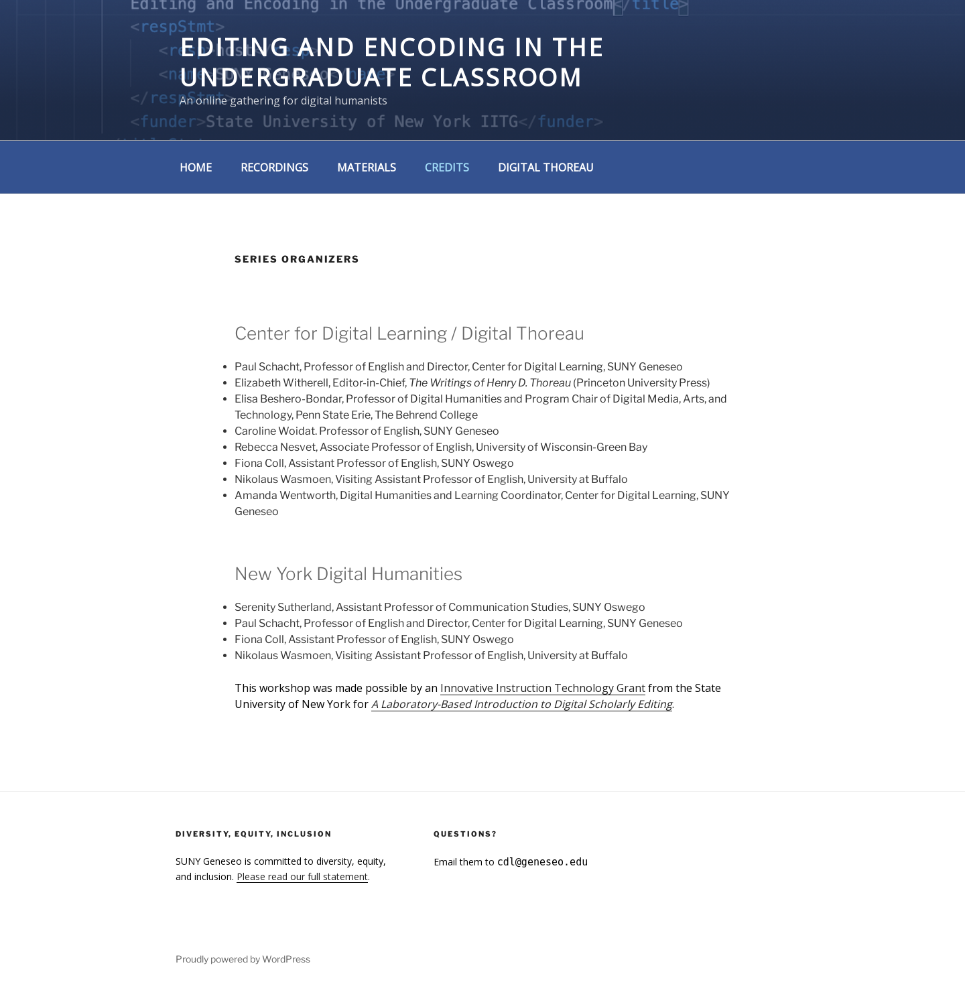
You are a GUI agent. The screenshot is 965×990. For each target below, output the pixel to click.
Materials (366, 167)
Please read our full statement (302, 876)
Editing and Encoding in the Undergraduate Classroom (392, 62)
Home (196, 167)
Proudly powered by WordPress (243, 959)
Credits (447, 167)
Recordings (274, 167)
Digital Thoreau (546, 167)
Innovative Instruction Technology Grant (542, 688)
